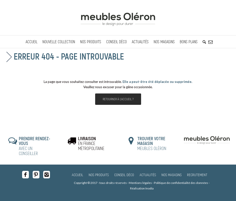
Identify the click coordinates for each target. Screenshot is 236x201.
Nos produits (99, 174)
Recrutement (197, 174)
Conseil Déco (124, 174)
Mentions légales (140, 183)
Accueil (77, 174)
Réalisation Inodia (142, 188)
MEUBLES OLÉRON (151, 143)
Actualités (148, 174)
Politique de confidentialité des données (181, 183)
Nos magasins (171, 174)
